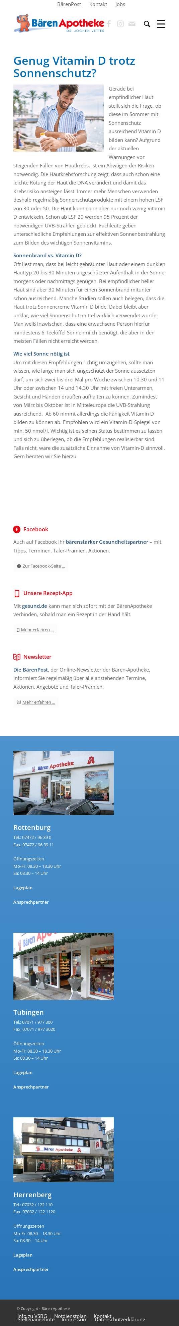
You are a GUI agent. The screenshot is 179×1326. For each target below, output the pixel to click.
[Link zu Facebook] (109, 24)
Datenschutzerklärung (120, 1319)
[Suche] (143, 23)
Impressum (75, 1319)
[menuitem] (69, 4)
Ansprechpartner (31, 902)
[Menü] (157, 23)
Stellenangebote (36, 1319)
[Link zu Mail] (132, 24)
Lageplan (22, 888)
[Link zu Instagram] (120, 24)
